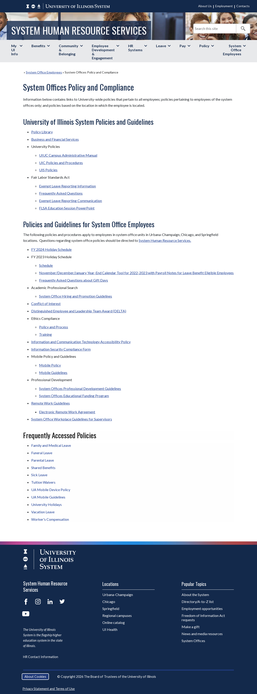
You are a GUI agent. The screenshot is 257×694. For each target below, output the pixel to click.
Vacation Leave (43, 512)
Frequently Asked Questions (61, 193)
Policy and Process (53, 327)
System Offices (193, 640)
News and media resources (202, 634)
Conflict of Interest (46, 303)
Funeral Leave (41, 453)
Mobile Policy (50, 365)
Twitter (62, 601)
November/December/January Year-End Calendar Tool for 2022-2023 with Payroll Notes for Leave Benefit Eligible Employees (136, 273)
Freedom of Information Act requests (203, 617)
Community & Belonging (68, 50)
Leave (161, 46)
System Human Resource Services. (165, 240)
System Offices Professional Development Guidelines (80, 388)
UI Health (109, 629)
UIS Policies (48, 170)
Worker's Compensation (50, 519)
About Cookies (35, 676)
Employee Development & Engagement (103, 52)
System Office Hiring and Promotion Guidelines (75, 296)
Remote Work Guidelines (50, 403)
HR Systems (135, 48)
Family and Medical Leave (51, 445)
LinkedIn (50, 601)
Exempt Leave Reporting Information (67, 186)
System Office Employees (232, 50)
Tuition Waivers (43, 482)
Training (45, 334)
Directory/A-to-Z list (198, 601)
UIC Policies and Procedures (61, 162)
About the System (195, 594)
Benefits (38, 46)
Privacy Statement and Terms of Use (48, 689)
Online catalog (113, 622)
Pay (183, 46)
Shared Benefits (43, 467)
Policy (204, 46)
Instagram (38, 601)
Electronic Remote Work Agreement (67, 412)
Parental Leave (42, 460)
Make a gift (191, 627)
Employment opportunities (202, 608)
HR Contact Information (40, 657)
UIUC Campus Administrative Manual (68, 155)
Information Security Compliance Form (61, 349)
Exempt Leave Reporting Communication (70, 200)
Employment (224, 6)
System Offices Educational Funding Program (74, 396)
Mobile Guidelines (53, 372)
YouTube (25, 613)
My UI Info (14, 50)
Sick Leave (39, 475)
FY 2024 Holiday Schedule (51, 249)
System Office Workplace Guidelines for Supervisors (71, 419)
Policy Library (42, 132)
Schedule (46, 265)
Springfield (110, 608)
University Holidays (46, 504)
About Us (205, 6)
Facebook (25, 601)
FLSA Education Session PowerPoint (66, 208)
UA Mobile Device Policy (50, 489)
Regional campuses (117, 615)
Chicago (108, 601)
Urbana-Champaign (117, 594)
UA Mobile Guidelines (48, 497)
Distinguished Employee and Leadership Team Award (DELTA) (78, 311)
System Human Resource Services (79, 30)
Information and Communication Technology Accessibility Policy (81, 342)
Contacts (243, 6)
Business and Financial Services (55, 139)
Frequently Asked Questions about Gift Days (73, 280)
